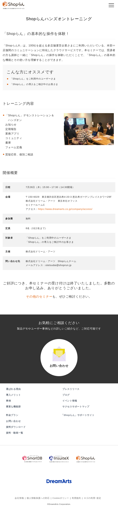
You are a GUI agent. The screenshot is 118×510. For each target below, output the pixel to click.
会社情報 (21, 499)
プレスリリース (71, 391)
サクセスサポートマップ (75, 408)
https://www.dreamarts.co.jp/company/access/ (65, 209)
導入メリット (13, 397)
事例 (8, 403)
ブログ (66, 397)
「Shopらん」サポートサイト (78, 417)
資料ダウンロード (16, 429)
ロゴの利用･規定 (90, 499)
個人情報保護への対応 (39, 499)
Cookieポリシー (60, 499)
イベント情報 (69, 403)
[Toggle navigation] (111, 6)
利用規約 (75, 499)
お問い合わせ (13, 423)
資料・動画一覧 (14, 435)
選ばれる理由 (13, 391)
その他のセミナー (39, 296)
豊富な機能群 (13, 408)
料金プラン (12, 417)
